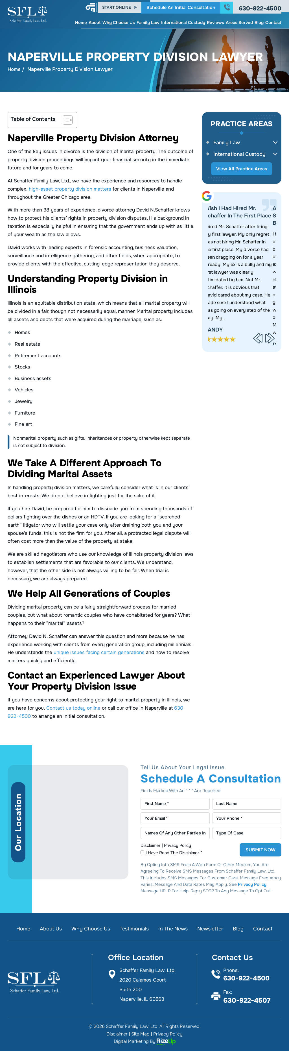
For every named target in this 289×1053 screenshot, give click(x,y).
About (95, 21)
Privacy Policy (177, 847)
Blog (259, 21)
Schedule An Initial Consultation (180, 6)
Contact (273, 21)
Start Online (116, 6)
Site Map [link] (140, 1036)
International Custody (183, 21)
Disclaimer (151, 847)
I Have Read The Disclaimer (174, 855)
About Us (47, 930)
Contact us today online (73, 708)
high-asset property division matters (70, 189)
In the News (174, 930)
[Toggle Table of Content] (64, 120)
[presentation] (257, 340)
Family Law (148, 21)
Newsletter (213, 930)
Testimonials (133, 930)
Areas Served (239, 21)
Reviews (215, 21)
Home (81, 21)
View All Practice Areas (241, 170)
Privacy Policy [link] (168, 1036)
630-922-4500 (260, 7)
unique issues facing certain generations (99, 653)
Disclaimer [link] (117, 1036)
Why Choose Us (118, 21)
